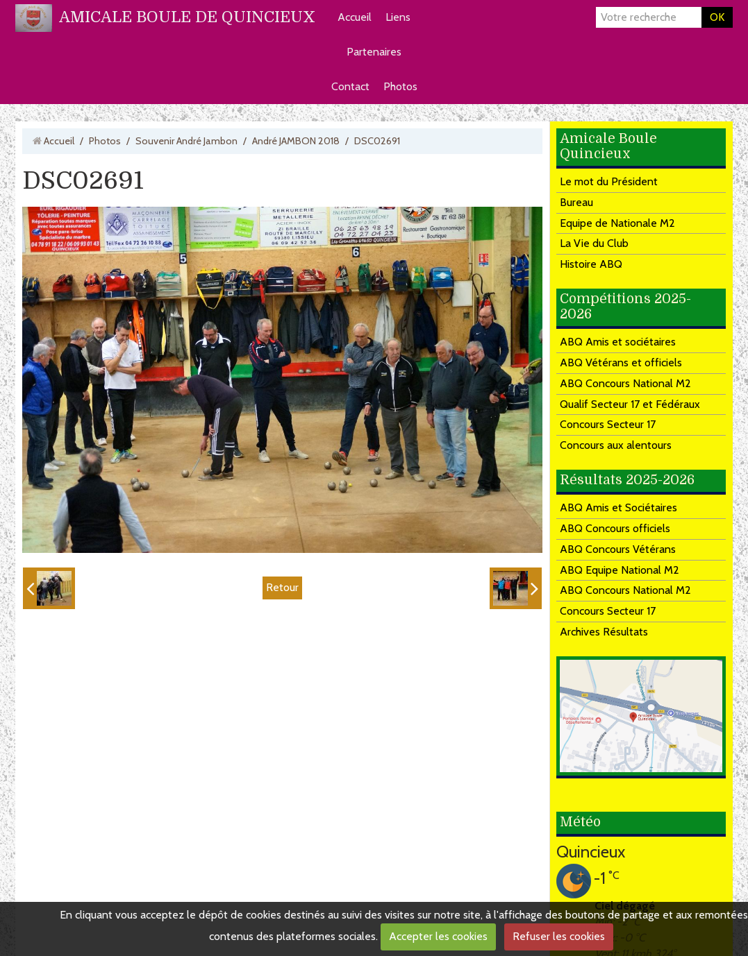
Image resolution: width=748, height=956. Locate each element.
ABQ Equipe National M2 (619, 570)
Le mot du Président (609, 181)
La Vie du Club (594, 243)
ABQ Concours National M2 (625, 383)
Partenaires (374, 51)
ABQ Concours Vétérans (618, 549)
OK (717, 17)
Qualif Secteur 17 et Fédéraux (630, 404)
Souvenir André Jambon (186, 141)
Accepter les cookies (438, 936)
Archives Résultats (604, 631)
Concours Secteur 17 (608, 424)
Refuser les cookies (559, 936)
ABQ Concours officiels (615, 528)
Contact (350, 86)
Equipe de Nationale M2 (617, 223)
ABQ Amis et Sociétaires (618, 507)
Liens (397, 17)
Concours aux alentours (616, 445)
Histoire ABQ (591, 264)
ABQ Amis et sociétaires (618, 341)
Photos (400, 86)
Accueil (355, 17)
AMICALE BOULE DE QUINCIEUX (187, 17)
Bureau (576, 202)
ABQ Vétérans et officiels (621, 362)
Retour (282, 587)
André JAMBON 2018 (296, 141)
